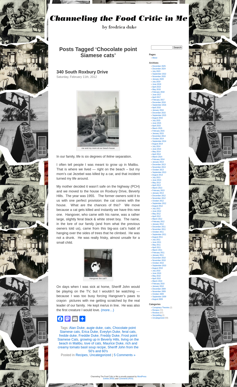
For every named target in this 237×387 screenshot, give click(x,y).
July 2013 (156, 177)
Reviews (155, 313)
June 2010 (156, 273)
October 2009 (158, 294)
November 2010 (159, 260)
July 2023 (156, 71)
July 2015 (156, 121)
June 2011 (156, 242)
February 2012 (158, 222)
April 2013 (156, 185)
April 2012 (156, 216)
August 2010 (157, 268)
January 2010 (158, 286)
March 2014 (157, 157)
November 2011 (159, 229)
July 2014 (156, 146)
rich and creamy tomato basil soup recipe (97, 345)
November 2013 (159, 167)
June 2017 (156, 95)
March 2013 (157, 188)
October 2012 (158, 201)
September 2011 (159, 234)
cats (108, 328)
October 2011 (158, 232)
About (154, 58)
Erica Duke (90, 332)
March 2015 (157, 128)
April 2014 (156, 154)
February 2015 (158, 131)
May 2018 (156, 89)
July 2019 (156, 82)
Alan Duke (77, 328)
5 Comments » (124, 355)
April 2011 (156, 247)
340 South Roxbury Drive (82, 72)
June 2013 (156, 180)
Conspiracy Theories (160, 308)
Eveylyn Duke (110, 332)
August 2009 (157, 299)
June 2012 (156, 211)
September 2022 (159, 74)
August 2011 (157, 237)
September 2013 (159, 172)
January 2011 (158, 255)
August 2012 (157, 206)
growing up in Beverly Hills (99, 339)
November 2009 (159, 291)
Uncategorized (100, 355)
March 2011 (157, 250)
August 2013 (157, 175)
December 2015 (159, 113)
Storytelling (156, 315)
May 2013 (156, 183)
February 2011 (158, 253)
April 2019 (156, 87)
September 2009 (159, 297)
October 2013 (158, 170)
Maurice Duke (113, 343)
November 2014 (159, 136)
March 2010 (157, 281)
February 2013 (158, 190)
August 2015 (157, 118)
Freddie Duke (89, 335)
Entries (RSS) (109, 379)
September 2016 (159, 105)
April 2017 (156, 97)
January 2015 (158, 133)
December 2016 (159, 102)
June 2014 (156, 149)
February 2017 (158, 100)
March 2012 (157, 219)
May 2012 (156, 214)
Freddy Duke (110, 335)
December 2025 (159, 66)
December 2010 (159, 258)
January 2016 (158, 110)
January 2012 (158, 224)
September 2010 (159, 266)
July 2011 (156, 240)
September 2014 (159, 141)
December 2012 (159, 196)
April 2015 (156, 126)
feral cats (129, 332)
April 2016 (156, 108)
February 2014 (158, 159)
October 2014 (158, 139)
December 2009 (159, 289)
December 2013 (159, 165)
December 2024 (159, 69)
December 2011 (159, 227)
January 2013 (158, 193)
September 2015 (159, 115)
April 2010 (156, 278)
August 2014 (157, 144)
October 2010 (158, 263)
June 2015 (156, 123)
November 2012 (159, 198)
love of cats (92, 343)
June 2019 (156, 84)
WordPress (141, 377)
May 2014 (156, 152)
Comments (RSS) (126, 379)
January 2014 (158, 162)
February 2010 (158, 284)
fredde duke (68, 335)
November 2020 (159, 76)
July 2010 (156, 271)
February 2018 (158, 92)
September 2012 (159, 203)
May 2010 (156, 276)
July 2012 (156, 209)
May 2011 (156, 245)
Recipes (82, 355)
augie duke (94, 328)
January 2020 (158, 79)
